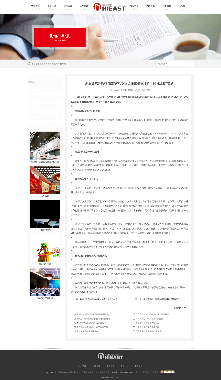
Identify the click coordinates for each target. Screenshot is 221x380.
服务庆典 (139, 366)
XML (118, 377)
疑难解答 (37, 107)
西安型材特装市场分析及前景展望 (91, 323)
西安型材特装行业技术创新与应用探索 (152, 314)
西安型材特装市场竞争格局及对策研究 (93, 314)
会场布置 (68, 6)
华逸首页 (35, 6)
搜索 (188, 64)
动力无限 (154, 372)
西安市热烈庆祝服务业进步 (147, 323)
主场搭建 (84, 6)
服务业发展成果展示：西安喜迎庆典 (92, 327)
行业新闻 (62, 64)
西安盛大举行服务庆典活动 (147, 327)
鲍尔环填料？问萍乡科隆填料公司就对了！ (162, 299)
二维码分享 (145, 90)
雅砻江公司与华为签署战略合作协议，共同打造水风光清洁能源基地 (109, 299)
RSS (112, 377)
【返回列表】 (178, 308)
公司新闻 (37, 89)
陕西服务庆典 (45, 264)
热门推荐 (37, 125)
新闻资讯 (150, 6)
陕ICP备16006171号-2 (130, 372)
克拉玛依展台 (45, 230)
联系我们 (183, 6)
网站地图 (105, 377)
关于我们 (166, 6)
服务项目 (134, 6)
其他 (34, 116)
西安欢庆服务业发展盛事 (87, 331)
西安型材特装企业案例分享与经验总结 (93, 318)
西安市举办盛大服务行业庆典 (148, 331)
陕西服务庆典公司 (45, 298)
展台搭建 (51, 6)
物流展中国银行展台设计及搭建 (45, 162)
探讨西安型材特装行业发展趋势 (149, 318)
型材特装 (125, 366)
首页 (43, 64)
